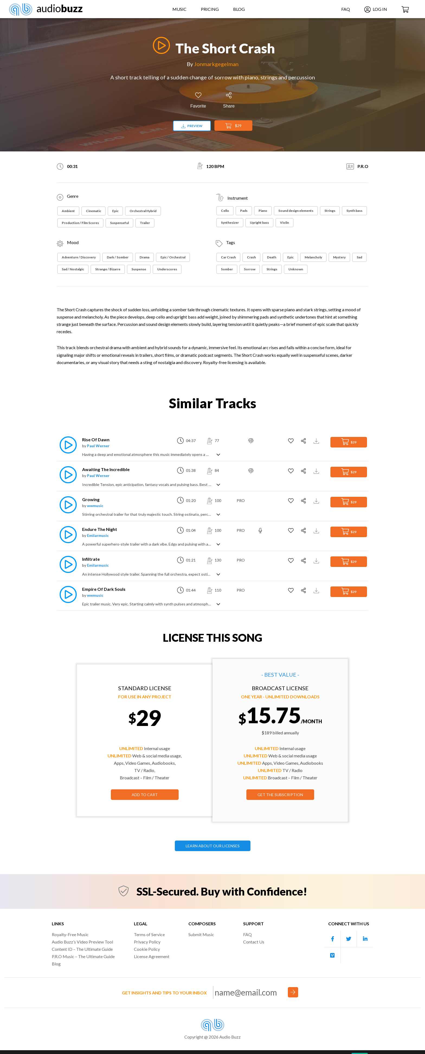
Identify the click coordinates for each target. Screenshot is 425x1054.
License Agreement (151, 956)
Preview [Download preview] (191, 126)
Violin (284, 222)
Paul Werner (98, 445)
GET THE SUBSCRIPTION (280, 794)
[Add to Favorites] (198, 100)
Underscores (167, 269)
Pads (243, 211)
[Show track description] (218, 454)
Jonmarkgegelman (216, 64)
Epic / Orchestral (172, 257)
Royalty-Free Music (70, 934)
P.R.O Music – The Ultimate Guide (83, 956)
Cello (225, 211)
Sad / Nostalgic (73, 269)
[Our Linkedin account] (365, 939)
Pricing (210, 9)
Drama (144, 257)
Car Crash (228, 257)
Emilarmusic (98, 535)
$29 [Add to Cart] (233, 126)
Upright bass (259, 222)
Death (271, 257)
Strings (329, 211)
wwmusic (95, 505)
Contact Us (253, 941)
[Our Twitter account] (349, 939)
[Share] (228, 100)
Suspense (138, 269)
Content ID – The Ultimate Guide (82, 949)
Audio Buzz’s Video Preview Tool (82, 941)
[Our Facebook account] (332, 939)
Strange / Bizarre (107, 269)
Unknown (295, 269)
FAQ (345, 9)
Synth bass (354, 211)
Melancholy (313, 257)
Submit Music (201, 934)
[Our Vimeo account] (332, 955)
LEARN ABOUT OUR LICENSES (213, 846)
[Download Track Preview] (317, 440)
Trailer (145, 223)
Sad (359, 257)
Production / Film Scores (80, 223)
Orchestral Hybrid (143, 211)
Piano (263, 211)
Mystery (339, 257)
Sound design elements (295, 211)
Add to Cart (145, 794)
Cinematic (93, 211)
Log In (375, 9)
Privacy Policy (147, 941)
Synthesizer (230, 222)
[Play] (160, 45)
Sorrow (249, 269)
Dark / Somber (117, 257)
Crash (251, 257)
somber (227, 269)
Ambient (68, 211)
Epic (115, 211)
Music (179, 9)
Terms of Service (149, 934)
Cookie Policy (147, 949)
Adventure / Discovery (79, 257)
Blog (239, 9)
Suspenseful (119, 223)
